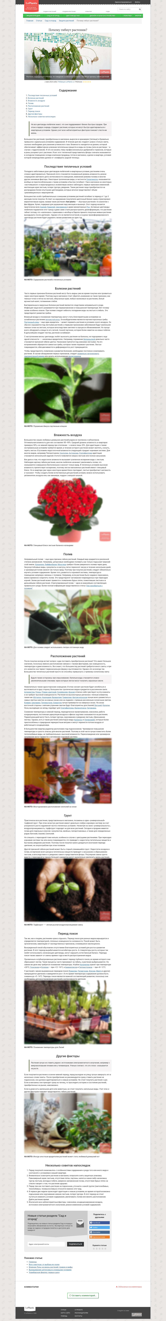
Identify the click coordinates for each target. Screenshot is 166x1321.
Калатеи (106, 705)
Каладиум (39, 564)
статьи (63, 1310)
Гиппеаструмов (85, 967)
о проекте (79, 1310)
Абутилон (37, 697)
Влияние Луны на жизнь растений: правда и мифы (51, 1267)
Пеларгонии (83, 971)
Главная (29, 21)
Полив (30, 103)
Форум (138, 16)
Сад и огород (53, 16)
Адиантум (57, 703)
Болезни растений (36, 98)
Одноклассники (137, 1310)
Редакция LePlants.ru (66, 82)
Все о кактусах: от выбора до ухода (44, 1264)
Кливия (27, 703)
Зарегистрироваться (123, 2)
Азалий (43, 207)
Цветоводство (73, 16)
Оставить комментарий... (83, 1295)
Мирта (99, 971)
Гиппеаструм (46, 703)
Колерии (45, 967)
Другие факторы (35, 114)
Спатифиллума (85, 453)
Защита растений (66, 21)
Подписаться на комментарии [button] (129, 1287)
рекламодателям (81, 1313)
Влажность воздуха (36, 101)
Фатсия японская (79, 697)
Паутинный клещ (31, 322)
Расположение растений (38, 106)
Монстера (62, 564)
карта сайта (65, 1313)
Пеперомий (89, 720)
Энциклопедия (33, 16)
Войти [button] (137, 2)
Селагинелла (92, 179)
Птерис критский (49, 692)
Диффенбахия (51, 564)
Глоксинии (34, 967)
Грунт (30, 109)
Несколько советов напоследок (42, 117)
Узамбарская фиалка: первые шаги (44, 1272)
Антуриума (73, 453)
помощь (64, 1316)
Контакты (78, 1316)
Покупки (127, 16)
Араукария (46, 697)
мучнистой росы (53, 319)
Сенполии (64, 453)
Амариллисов (71, 967)
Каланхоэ (78, 720)
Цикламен (35, 703)
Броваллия (57, 697)
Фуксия (71, 692)
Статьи (39, 21)
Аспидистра (29, 692)
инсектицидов (74, 356)
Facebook (131, 1310)
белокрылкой (89, 339)
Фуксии (92, 971)
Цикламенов (61, 207)
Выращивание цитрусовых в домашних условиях (50, 1270)
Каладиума (85, 965)
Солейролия (62, 692)
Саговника (91, 708)
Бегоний (98, 705)
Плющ (38, 692)
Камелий (51, 207)
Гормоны (33, 1262)
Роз (88, 207)
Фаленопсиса (80, 708)
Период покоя (34, 111)
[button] (99, 1222)
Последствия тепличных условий (42, 95)
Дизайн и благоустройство (102, 16)
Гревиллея (67, 697)
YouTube (140, 1310)
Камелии (73, 971)
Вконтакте (134, 1310)
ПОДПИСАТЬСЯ (75, 1244)
